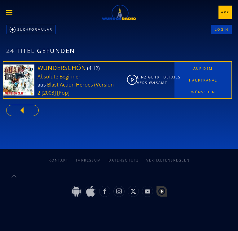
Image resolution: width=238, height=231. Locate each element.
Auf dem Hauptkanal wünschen (203, 80)
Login (221, 29)
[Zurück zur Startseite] (119, 12)
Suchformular (31, 30)
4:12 (93, 68)
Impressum (88, 160)
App (225, 12)
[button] (9, 12)
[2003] (49, 92)
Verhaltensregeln (168, 160)
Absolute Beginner (59, 76)
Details (168, 77)
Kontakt (58, 160)
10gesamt (157, 80)
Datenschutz (123, 160)
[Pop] (63, 92)
